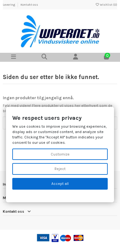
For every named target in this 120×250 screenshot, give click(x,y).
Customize (60, 154)
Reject (60, 169)
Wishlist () (106, 5)
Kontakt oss (29, 5)
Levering (9, 5)
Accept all (60, 183)
